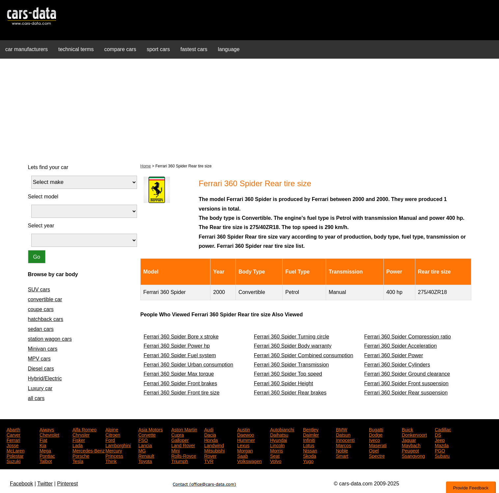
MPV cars (39, 359)
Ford (110, 440)
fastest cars (194, 49)
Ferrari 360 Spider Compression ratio (407, 336)
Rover (210, 455)
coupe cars (41, 309)
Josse (13, 445)
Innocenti (345, 440)
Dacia (210, 434)
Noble (342, 450)
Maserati (378, 445)
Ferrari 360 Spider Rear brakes (290, 392)
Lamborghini (118, 445)
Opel (374, 450)
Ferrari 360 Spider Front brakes (180, 383)
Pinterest (67, 483)
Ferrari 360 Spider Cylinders (397, 364)
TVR (208, 461)
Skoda (309, 455)
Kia (43, 445)
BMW (341, 429)
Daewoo (245, 434)
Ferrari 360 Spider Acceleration (400, 346)
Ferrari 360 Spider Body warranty (293, 346)
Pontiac (47, 455)
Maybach (411, 445)
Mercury (113, 450)
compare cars (120, 49)
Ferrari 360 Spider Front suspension (406, 383)
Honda (211, 440)
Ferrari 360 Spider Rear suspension (406, 392)
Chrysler (81, 434)
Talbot (46, 461)
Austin (243, 429)
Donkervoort (414, 434)
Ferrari (13, 440)
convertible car (45, 299)
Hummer (246, 440)
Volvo (275, 461)
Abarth (13, 429)
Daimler (311, 434)
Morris (276, 450)
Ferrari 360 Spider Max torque (179, 374)
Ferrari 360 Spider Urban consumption (188, 364)
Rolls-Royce (183, 455)
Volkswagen (249, 461)
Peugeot (410, 450)
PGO (440, 450)
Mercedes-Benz (88, 450)
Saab (242, 455)
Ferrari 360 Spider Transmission (291, 364)
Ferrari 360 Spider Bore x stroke (181, 336)
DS (438, 434)
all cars (36, 398)
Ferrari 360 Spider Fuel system (180, 355)
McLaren (15, 450)
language (229, 49)
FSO (143, 440)
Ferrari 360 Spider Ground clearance (407, 374)
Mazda (442, 445)
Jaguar (409, 440)
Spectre (377, 455)
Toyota (145, 461)
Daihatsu (279, 434)
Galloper (180, 440)
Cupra (177, 434)
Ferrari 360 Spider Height (283, 383)
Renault (146, 455)
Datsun (343, 434)
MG (142, 450)
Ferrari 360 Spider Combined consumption (303, 355)
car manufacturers (26, 49)
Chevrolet (49, 434)
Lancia (145, 445)
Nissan (310, 450)
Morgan (245, 450)
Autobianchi (282, 429)
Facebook (21, 483)
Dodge (375, 434)
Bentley (311, 429)
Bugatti (376, 429)
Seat (275, 455)
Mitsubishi (214, 450)
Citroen (112, 434)
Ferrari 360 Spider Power (393, 355)
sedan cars (41, 329)
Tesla (77, 461)
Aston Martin (184, 429)
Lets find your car (48, 167)
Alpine (111, 429)
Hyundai (278, 440)
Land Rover (183, 445)
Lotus (308, 445)
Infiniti (309, 440)
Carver (13, 434)
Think (111, 461)
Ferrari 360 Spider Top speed (288, 374)
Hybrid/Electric (45, 378)
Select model (43, 196)
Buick (407, 429)
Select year (41, 225)
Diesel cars (41, 368)
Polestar (15, 455)
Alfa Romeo (84, 429)
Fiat (43, 440)
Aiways (47, 429)
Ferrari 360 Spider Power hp (177, 346)
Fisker (78, 440)
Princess (114, 455)
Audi (208, 429)
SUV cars (39, 289)
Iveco (374, 440)
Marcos (343, 445)
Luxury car (40, 388)
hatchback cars (46, 319)
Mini (175, 450)
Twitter (45, 483)
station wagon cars (50, 339)
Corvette (147, 434)
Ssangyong (413, 455)
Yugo (308, 461)
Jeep (440, 440)
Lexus (243, 445)
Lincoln (277, 445)
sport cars (158, 49)
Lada (77, 445)
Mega (45, 450)
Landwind (214, 445)
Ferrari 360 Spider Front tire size (181, 392)
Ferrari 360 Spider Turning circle (291, 336)
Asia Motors (150, 429)
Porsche (80, 455)
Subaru (442, 455)
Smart (342, 455)
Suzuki (13, 461)
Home (145, 166)
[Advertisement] (249, 110)
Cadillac (443, 429)
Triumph (179, 461)
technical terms (76, 49)
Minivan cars (43, 349)
